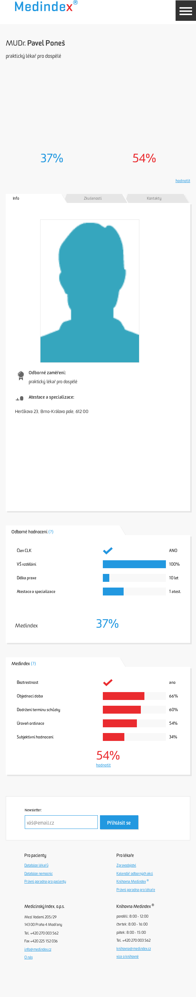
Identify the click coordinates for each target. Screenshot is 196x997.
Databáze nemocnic (38, 873)
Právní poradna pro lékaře (135, 889)
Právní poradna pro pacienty (45, 881)
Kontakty (154, 198)
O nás (28, 957)
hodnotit (183, 181)
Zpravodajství (126, 865)
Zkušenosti (93, 198)
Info (16, 198)
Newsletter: (33, 810)
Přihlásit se (119, 823)
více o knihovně (127, 956)
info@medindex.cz (37, 949)
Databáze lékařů (36, 865)
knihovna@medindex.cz (133, 948)
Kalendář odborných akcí (134, 873)
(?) (50, 532)
